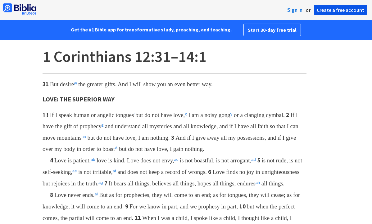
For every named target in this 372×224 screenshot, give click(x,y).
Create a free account (340, 10)
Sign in (294, 10)
